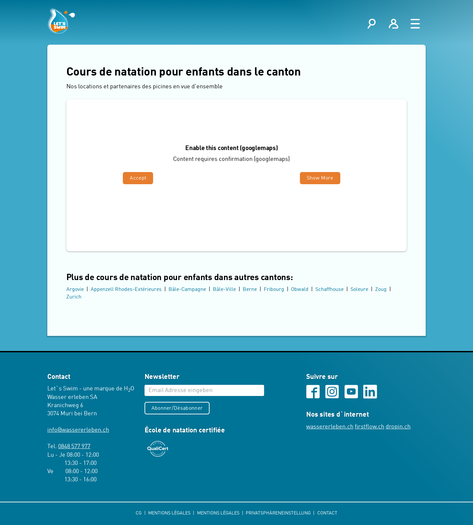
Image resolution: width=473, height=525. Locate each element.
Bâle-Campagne (187, 290)
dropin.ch (398, 427)
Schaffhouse (329, 290)
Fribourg (274, 290)
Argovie (75, 290)
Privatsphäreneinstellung (279, 513)
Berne (250, 290)
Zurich (73, 297)
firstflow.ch (369, 427)
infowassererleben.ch (78, 430)
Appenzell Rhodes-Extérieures (126, 290)
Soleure (359, 290)
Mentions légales (169, 513)
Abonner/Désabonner (177, 408)
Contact (327, 513)
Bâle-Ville (224, 290)
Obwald (299, 290)
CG (139, 513)
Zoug (381, 290)
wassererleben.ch (329, 427)
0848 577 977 (74, 447)
